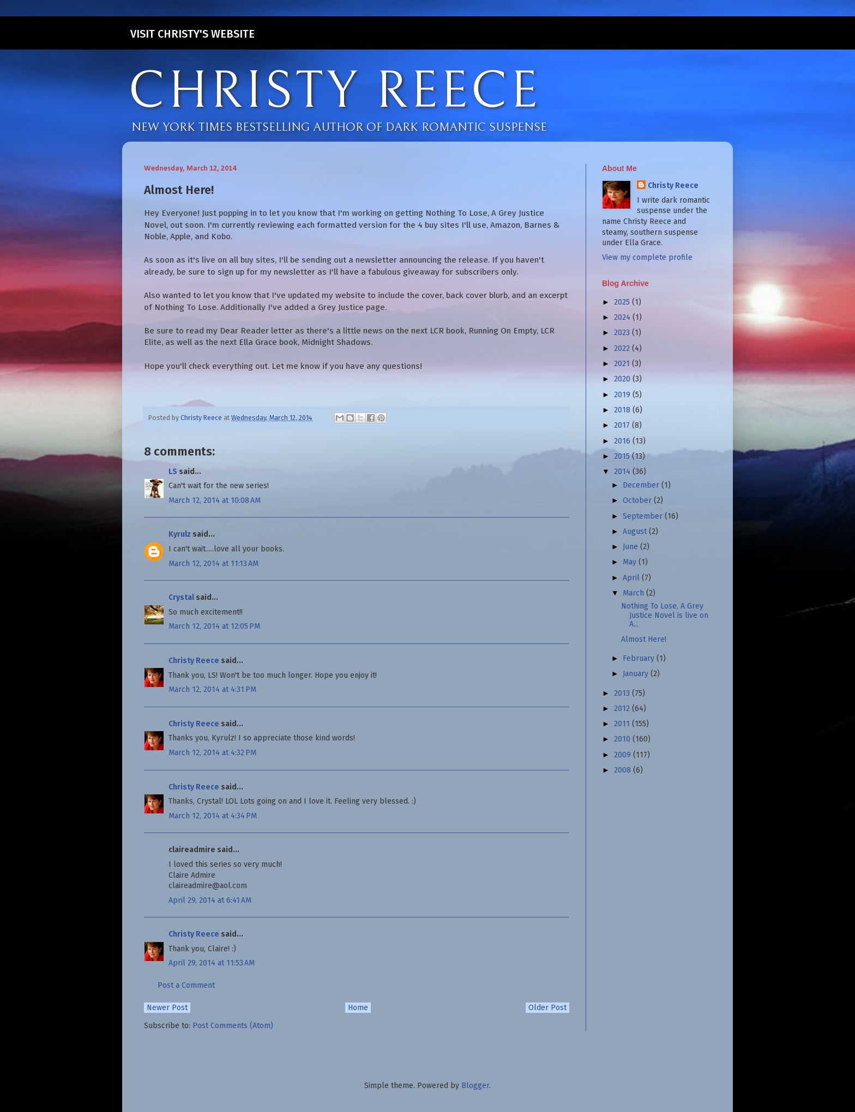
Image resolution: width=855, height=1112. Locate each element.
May (631, 562)
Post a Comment (186, 985)
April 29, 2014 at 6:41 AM (209, 900)
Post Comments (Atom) (232, 1025)
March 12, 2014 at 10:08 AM (214, 500)
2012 (623, 708)
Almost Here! (643, 639)
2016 (623, 441)
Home (358, 1007)
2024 (623, 317)
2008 (623, 770)
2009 (623, 754)
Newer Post (167, 1007)
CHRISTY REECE (334, 91)
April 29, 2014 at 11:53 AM (211, 963)
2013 (623, 693)
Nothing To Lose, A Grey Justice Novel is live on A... (664, 615)
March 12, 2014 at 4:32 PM (212, 752)
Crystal (181, 597)
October (638, 500)
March (634, 593)
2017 (623, 425)
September (644, 516)
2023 (623, 332)
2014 (623, 471)
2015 (623, 456)
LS (172, 471)
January (637, 673)
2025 (623, 302)
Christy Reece (193, 660)
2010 (623, 739)
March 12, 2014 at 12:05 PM (214, 626)
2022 (623, 348)
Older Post (547, 1007)
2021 (623, 363)
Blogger (475, 1085)
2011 (623, 723)
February (640, 658)
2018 (623, 410)
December (642, 485)
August (636, 531)
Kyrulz (179, 534)
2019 (623, 394)
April (632, 577)
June (631, 546)
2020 (623, 379)
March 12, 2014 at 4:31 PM (212, 689)
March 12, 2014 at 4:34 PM (212, 816)
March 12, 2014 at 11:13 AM (213, 563)
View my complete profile (647, 257)
